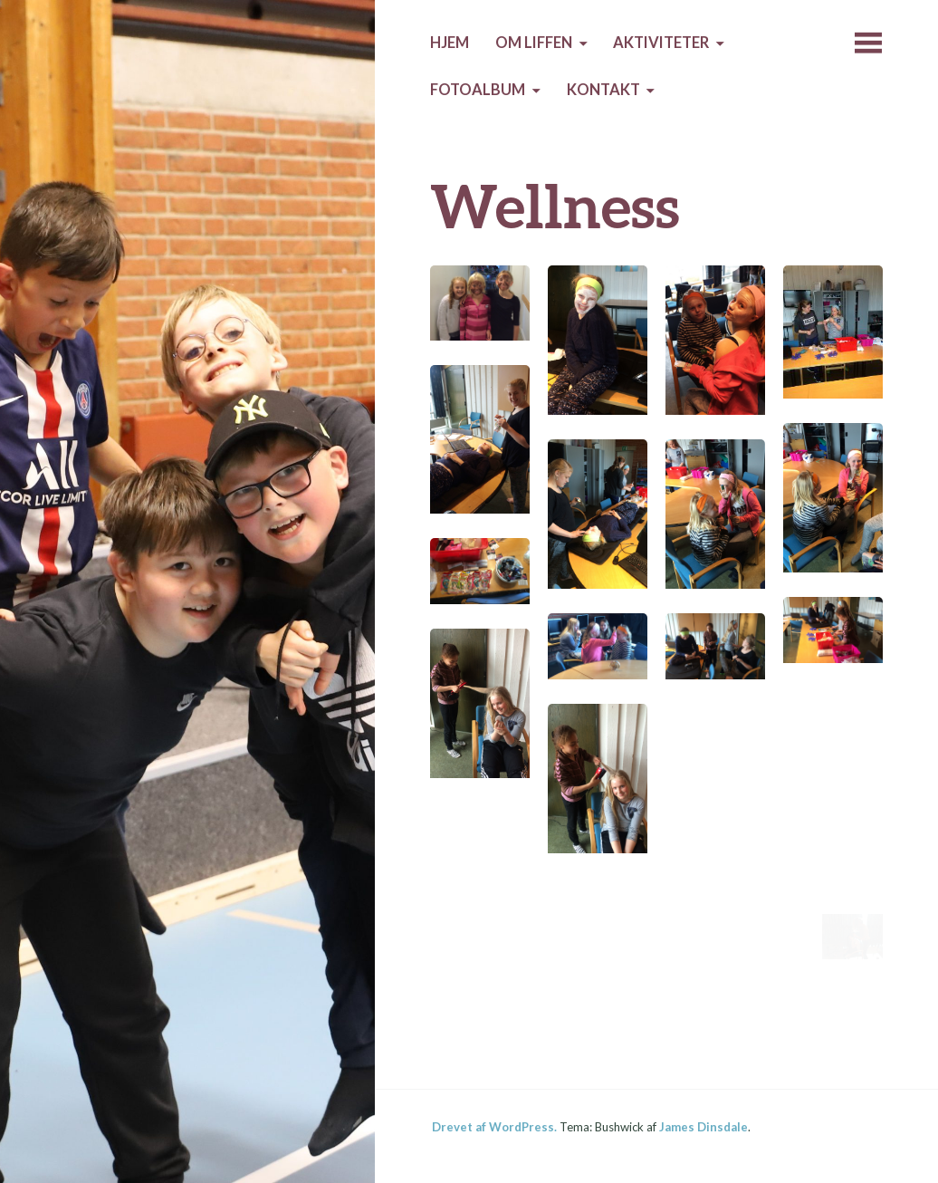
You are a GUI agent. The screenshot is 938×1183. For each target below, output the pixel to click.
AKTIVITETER (661, 43)
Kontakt (603, 90)
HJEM (449, 43)
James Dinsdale (703, 1127)
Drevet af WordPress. (494, 1127)
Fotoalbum (477, 90)
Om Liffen (533, 43)
